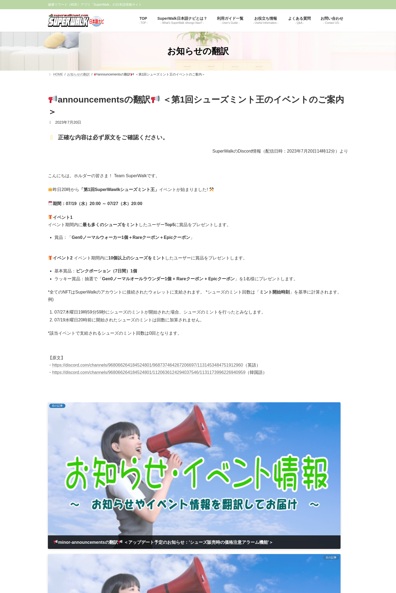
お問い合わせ (245, 509)
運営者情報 (160, 509)
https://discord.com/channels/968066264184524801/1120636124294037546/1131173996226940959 (148, 372)
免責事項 (181, 509)
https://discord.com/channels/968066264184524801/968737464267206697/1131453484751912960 (147, 365)
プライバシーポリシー (211, 509)
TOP (143, 509)
